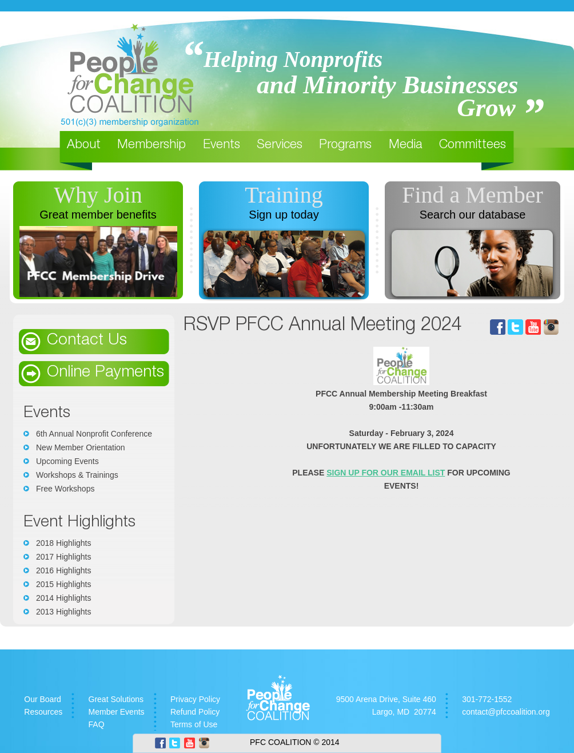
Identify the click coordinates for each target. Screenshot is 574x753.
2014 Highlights (63, 598)
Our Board (42, 699)
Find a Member (472, 195)
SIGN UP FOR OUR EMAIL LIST (385, 472)
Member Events (117, 711)
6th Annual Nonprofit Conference (94, 433)
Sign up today (283, 214)
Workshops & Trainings (77, 474)
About (84, 145)
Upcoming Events (67, 461)
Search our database (473, 214)
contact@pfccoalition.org (506, 711)
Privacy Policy (195, 699)
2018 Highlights (63, 543)
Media (405, 145)
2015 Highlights (63, 584)
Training (283, 195)
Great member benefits (98, 214)
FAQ (97, 724)
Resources (43, 711)
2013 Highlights (63, 611)
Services (279, 145)
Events (221, 145)
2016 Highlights (63, 570)
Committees (472, 145)
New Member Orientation (80, 447)
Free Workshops (65, 488)
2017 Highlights (63, 556)
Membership (151, 145)
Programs (345, 145)
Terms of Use (193, 724)
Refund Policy (195, 711)
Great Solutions (116, 699)
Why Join (98, 195)
